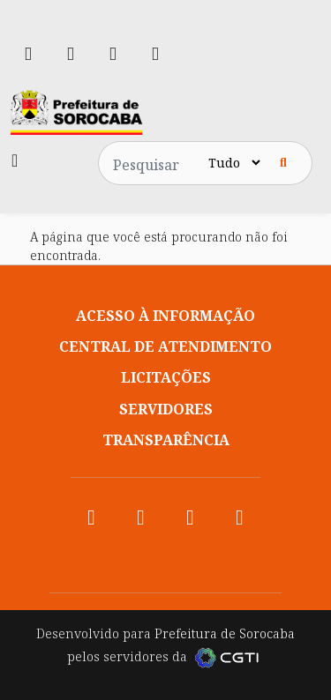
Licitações (166, 377)
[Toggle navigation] (14, 160)
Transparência (165, 440)
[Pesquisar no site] (155, 163)
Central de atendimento (165, 346)
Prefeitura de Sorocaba (224, 633)
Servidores (166, 409)
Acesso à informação (165, 315)
